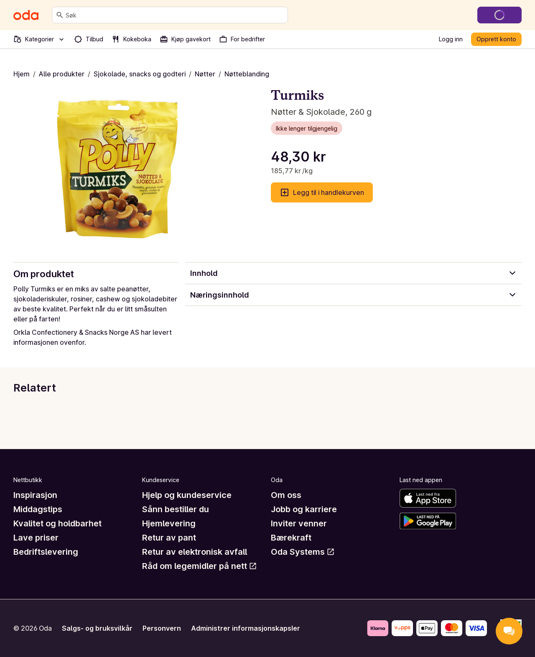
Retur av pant (169, 538)
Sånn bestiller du (175, 509)
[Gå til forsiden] (25, 15)
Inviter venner (299, 523)
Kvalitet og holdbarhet (57, 523)
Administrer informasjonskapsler (245, 628)
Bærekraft (291, 538)
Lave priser (36, 538)
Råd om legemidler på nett (199, 566)
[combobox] (175, 15)
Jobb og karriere (304, 509)
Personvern (162, 628)
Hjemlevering (169, 523)
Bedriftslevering (45, 552)
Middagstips (37, 509)
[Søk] (60, 15)
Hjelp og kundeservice (187, 495)
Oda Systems (303, 552)
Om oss (286, 495)
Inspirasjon (35, 495)
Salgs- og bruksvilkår (97, 628)
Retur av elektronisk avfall (194, 552)
